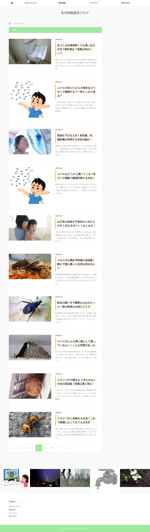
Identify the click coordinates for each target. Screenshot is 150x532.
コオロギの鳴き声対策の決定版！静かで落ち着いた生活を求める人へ (76, 264)
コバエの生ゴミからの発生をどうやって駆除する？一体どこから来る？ (76, 91)
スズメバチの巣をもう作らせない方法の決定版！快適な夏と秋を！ (76, 382)
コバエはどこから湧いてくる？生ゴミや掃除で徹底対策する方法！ (76, 176)
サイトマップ (94, 3)
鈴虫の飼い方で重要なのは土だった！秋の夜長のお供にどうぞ (76, 304)
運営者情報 (62, 3)
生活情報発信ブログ (75, 12)
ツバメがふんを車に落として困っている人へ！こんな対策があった (76, 343)
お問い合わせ (125, 3)
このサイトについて (30, 3)
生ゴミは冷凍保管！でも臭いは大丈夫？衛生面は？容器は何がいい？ (76, 49)
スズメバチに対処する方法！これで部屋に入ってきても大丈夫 (76, 420)
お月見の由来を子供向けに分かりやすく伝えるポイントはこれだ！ (76, 223)
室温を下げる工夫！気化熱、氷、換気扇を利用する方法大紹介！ (76, 137)
